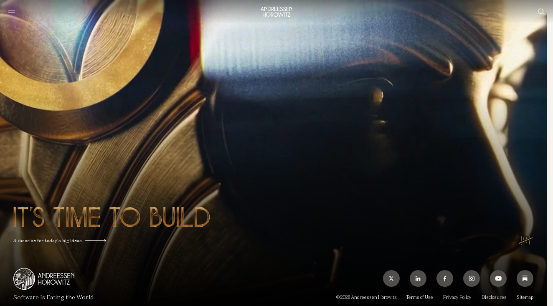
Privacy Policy (457, 297)
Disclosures (494, 297)
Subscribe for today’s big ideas (59, 241)
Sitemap (525, 297)
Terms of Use (419, 297)
